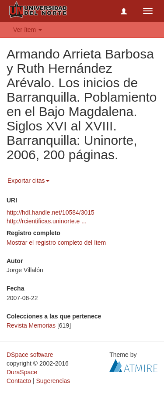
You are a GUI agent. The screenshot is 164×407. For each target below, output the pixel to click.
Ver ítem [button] (27, 29)
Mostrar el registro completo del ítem (56, 242)
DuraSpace (22, 372)
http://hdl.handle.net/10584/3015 (50, 212)
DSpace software (30, 354)
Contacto (19, 380)
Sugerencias (53, 380)
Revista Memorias (31, 325)
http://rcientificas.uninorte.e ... (47, 221)
